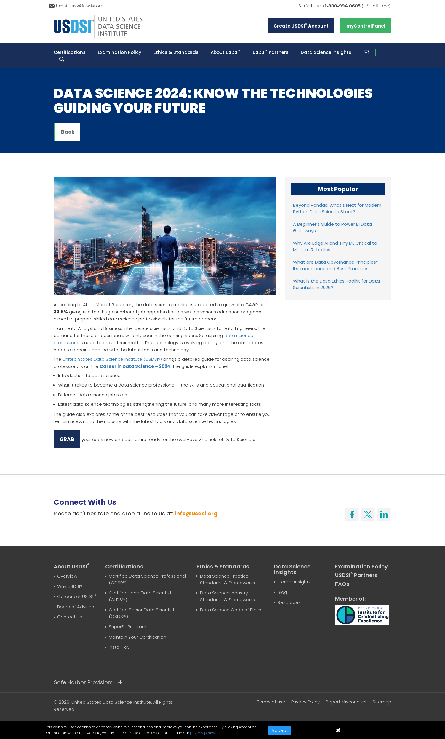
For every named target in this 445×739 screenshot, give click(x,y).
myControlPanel (365, 26)
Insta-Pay (119, 647)
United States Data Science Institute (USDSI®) (112, 359)
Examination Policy (119, 52)
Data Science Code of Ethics (231, 610)
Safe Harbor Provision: (88, 682)
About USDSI (226, 52)
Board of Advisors (76, 607)
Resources (289, 602)
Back (67, 131)
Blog (282, 592)
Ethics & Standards (176, 52)
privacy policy (202, 732)
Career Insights (294, 582)
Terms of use (271, 702)
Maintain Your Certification (137, 637)
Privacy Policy (305, 702)
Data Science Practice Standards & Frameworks (227, 579)
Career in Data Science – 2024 (135, 366)
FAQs (342, 584)
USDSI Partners (271, 52)
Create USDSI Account (301, 25)
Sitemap (382, 702)
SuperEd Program (127, 626)
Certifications (70, 52)
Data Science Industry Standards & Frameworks (227, 596)
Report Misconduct (346, 702)
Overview (67, 576)
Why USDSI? (69, 586)
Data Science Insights (326, 52)
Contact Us (69, 617)
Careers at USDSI (76, 596)
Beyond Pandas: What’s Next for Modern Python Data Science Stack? (337, 208)
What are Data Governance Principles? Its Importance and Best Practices (335, 265)
